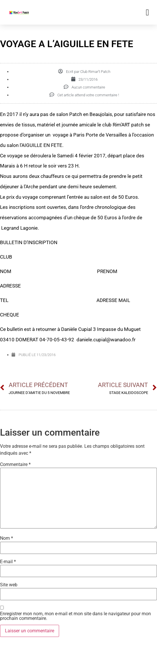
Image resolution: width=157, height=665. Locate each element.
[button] (147, 12)
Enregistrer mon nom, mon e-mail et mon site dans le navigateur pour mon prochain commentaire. (75, 616)
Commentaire (15, 464)
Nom (6, 538)
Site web (8, 585)
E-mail (8, 561)
